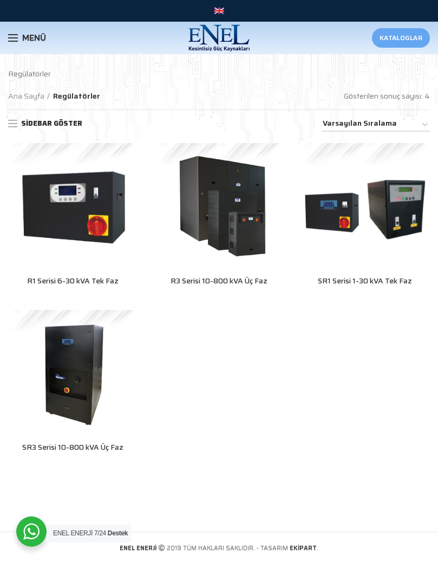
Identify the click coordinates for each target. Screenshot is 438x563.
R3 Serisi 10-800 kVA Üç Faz (219, 281)
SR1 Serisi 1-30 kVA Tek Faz (365, 281)
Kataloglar (401, 38)
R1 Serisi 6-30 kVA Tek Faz (73, 281)
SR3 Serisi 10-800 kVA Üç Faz (72, 447)
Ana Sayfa (26, 95)
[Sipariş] (376, 125)
